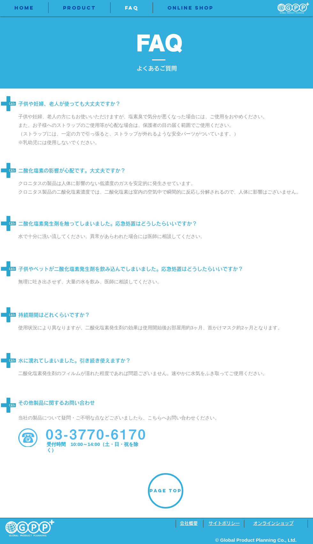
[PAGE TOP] (165, 491)
